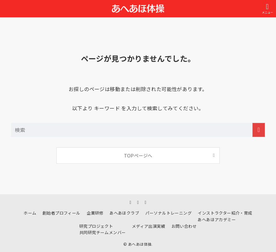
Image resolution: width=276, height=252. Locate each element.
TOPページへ (138, 155)
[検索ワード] (138, 130)
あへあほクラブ (124, 213)
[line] (138, 202)
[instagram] (130, 202)
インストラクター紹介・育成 (225, 213)
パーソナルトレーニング (168, 213)
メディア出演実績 (148, 226)
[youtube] (146, 202)
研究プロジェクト (96, 226)
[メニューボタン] (267, 8)
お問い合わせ (184, 226)
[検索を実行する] (258, 130)
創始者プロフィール (61, 213)
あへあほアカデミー (217, 219)
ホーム (30, 213)
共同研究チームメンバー (102, 232)
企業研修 (95, 213)
